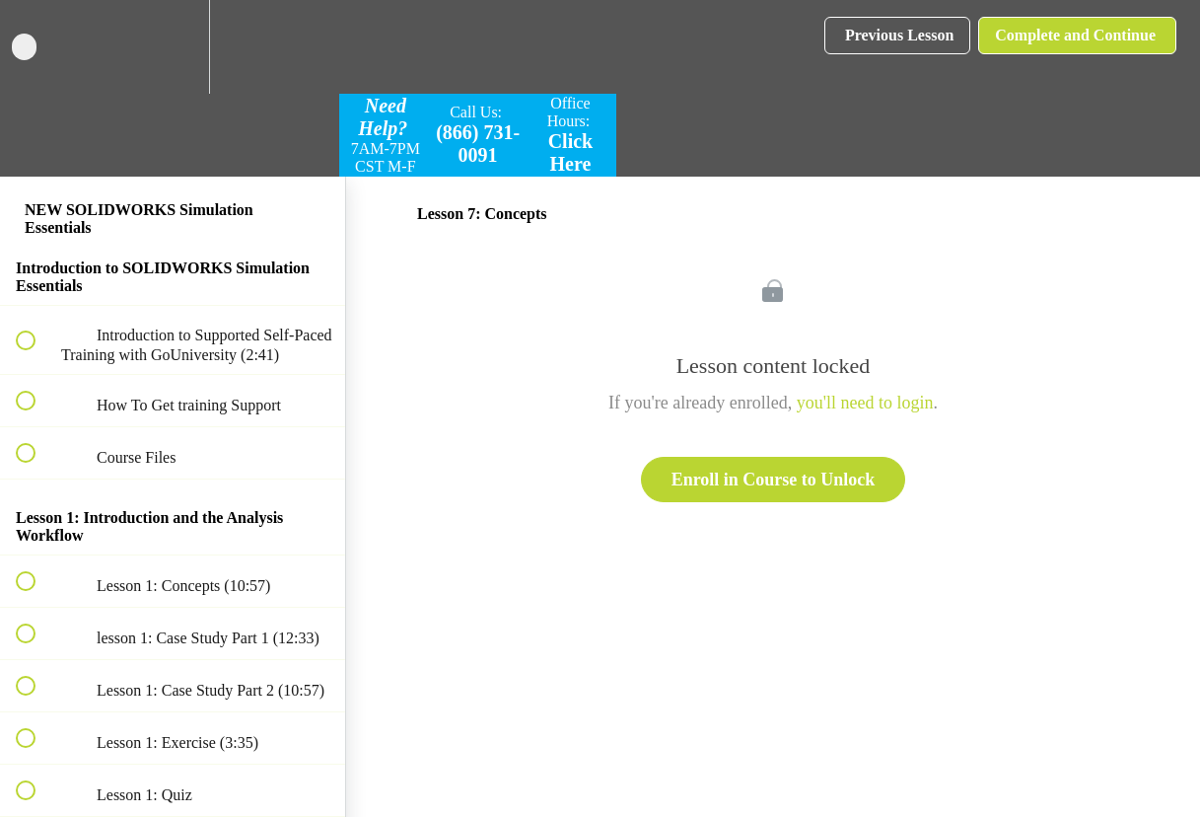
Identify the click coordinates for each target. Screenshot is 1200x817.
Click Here (571, 152)
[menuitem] (172, 47)
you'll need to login (865, 402)
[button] (36, 47)
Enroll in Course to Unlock (773, 479)
